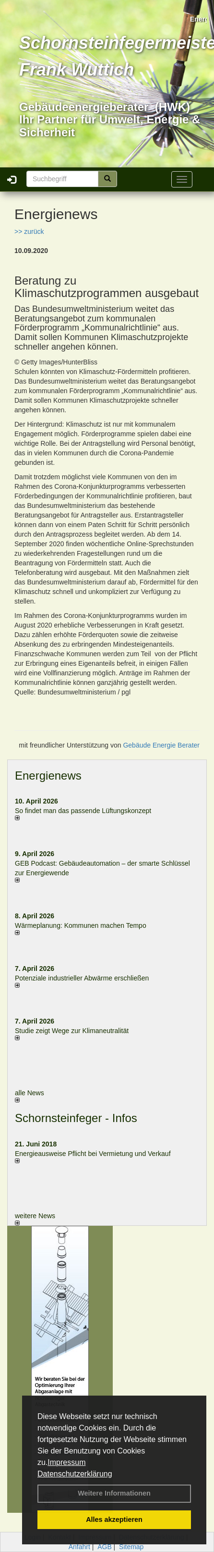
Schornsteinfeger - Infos (76, 1118)
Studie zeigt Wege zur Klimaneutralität (72, 1031)
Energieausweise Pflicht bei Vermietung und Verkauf (93, 1153)
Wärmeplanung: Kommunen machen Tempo (80, 925)
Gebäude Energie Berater (161, 745)
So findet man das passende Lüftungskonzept (83, 811)
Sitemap (131, 1547)
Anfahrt (79, 1547)
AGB (104, 1547)
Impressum (66, 1462)
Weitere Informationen (114, 1493)
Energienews (48, 775)
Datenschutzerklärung (74, 1474)
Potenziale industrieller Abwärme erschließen (82, 978)
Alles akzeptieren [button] (114, 1519)
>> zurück (29, 231)
